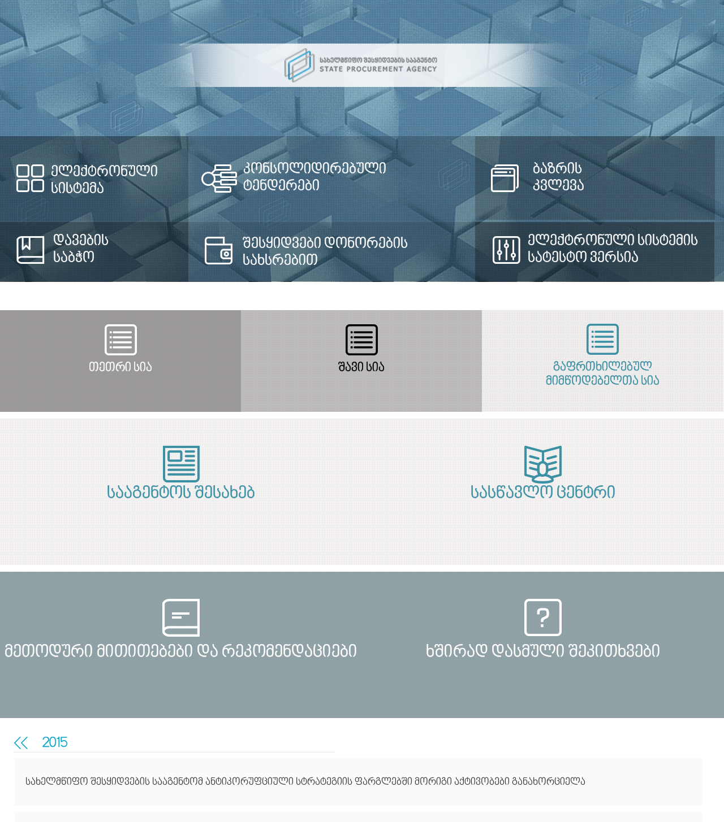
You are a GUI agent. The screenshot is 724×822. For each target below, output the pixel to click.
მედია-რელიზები (24, 743)
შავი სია (355, 368)
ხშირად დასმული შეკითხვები (546, 652)
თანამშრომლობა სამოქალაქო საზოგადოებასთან (17, 743)
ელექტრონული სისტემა (104, 181)
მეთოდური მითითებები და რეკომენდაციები (177, 652)
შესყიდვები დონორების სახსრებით (325, 252)
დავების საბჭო (81, 250)
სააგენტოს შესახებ (178, 493)
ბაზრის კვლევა (558, 178)
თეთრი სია (118, 368)
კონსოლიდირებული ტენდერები (314, 178)
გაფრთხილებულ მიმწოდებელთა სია (592, 374)
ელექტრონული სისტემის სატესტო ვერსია (613, 250)
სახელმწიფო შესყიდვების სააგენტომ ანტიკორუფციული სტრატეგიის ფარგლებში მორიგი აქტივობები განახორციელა (305, 782)
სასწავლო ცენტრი (546, 493)
